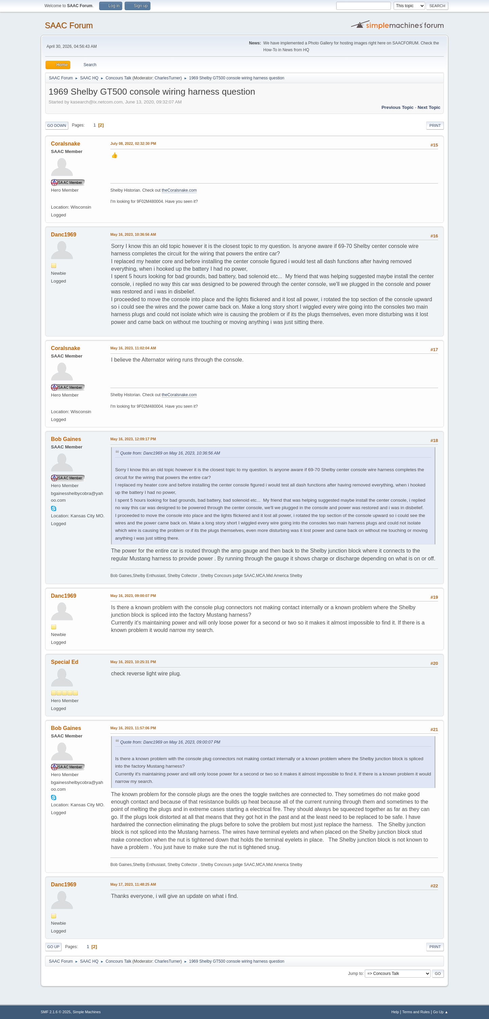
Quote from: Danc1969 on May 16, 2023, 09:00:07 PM (170, 742)
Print (435, 125)
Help (395, 1012)
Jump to (355, 973)
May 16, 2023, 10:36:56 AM (133, 234)
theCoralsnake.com (179, 190)
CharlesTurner (167, 78)
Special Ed (64, 662)
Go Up (53, 947)
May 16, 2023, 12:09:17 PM (133, 439)
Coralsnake (65, 144)
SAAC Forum (69, 25)
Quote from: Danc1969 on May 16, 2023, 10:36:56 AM (170, 453)
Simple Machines (87, 1012)
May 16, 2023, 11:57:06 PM (133, 728)
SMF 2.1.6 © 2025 (56, 1012)
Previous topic (397, 107)
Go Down (56, 125)
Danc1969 (63, 234)
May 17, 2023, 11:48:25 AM (133, 884)
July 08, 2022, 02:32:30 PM (133, 143)
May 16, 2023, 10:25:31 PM (133, 662)
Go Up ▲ (440, 1012)
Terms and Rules (416, 1012)
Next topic (429, 107)
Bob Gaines (66, 439)
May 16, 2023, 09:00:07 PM (133, 596)
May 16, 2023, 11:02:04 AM (133, 348)
